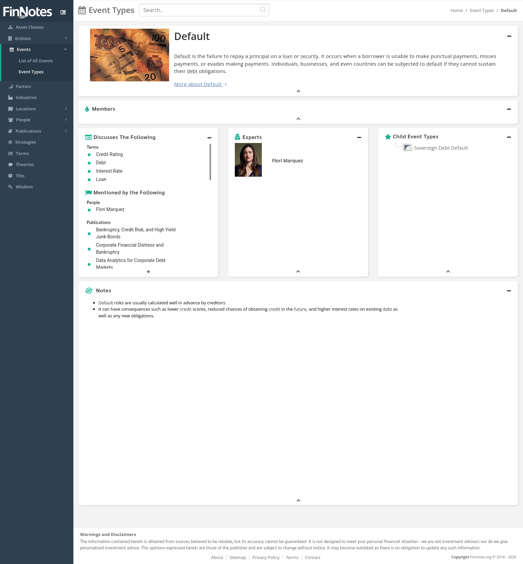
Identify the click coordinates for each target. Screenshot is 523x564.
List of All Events (36, 61)
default (434, 64)
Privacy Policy (266, 557)
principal (259, 56)
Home (457, 10)
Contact (313, 557)
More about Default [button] (197, 84)
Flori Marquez (287, 160)
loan (288, 56)
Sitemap (237, 557)
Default (182, 56)
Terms (292, 557)
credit (185, 309)
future (300, 309)
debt (192, 71)
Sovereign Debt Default (441, 147)
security (310, 56)
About (217, 557)
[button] (298, 109)
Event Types (31, 72)
